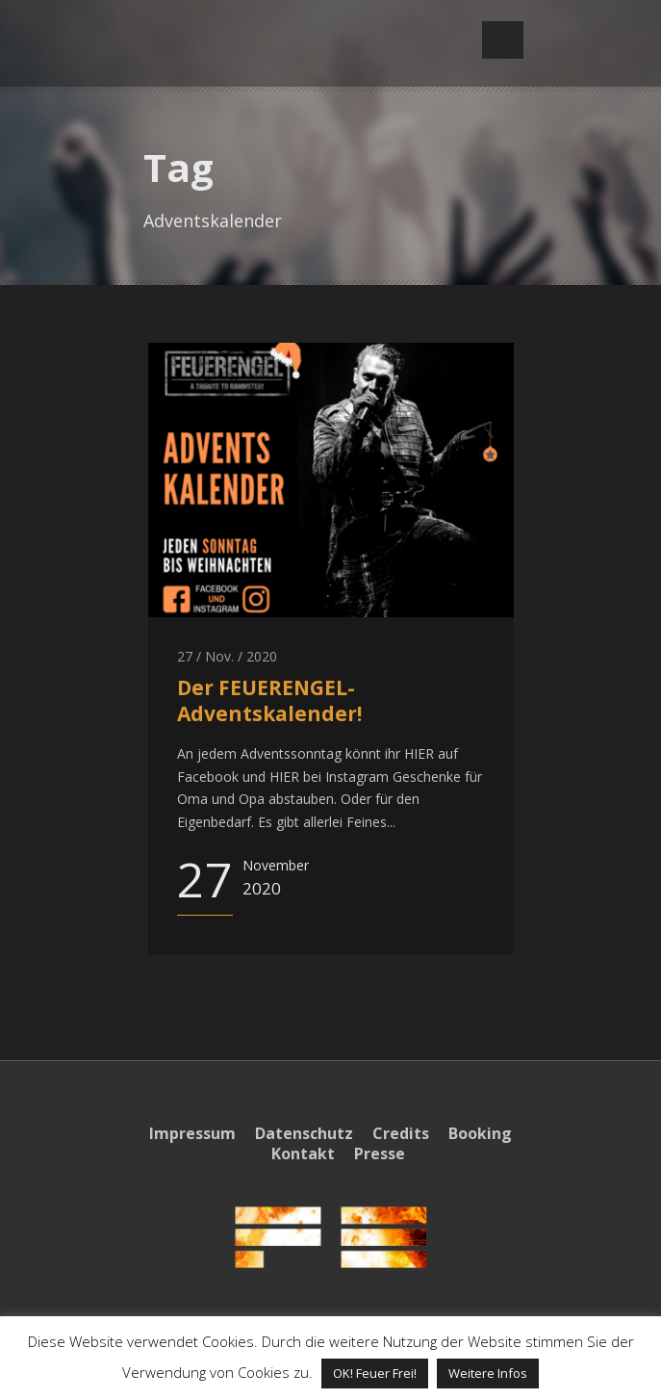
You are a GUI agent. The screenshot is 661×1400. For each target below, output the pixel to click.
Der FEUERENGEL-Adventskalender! (269, 700)
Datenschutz (304, 1133)
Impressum (192, 1133)
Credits (400, 1133)
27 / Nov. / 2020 (227, 656)
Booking (480, 1133)
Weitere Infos (487, 1373)
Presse (379, 1153)
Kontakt (303, 1153)
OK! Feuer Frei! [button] (375, 1373)
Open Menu (502, 40)
